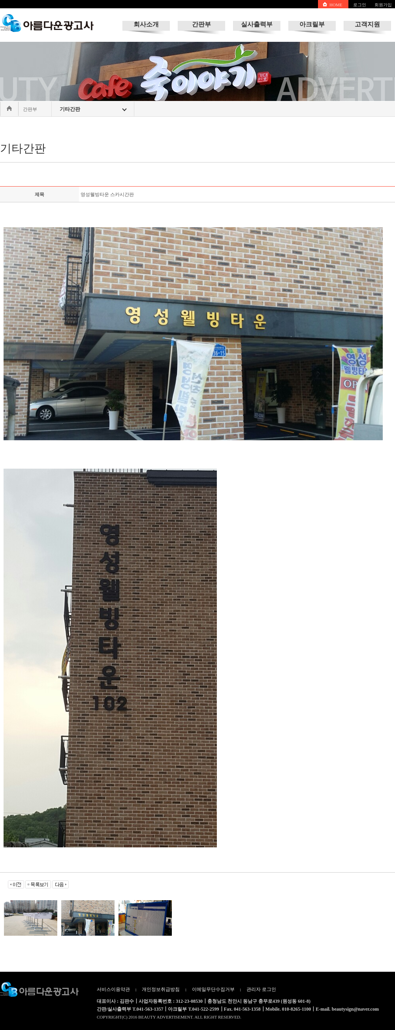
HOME (335, 4)
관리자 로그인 (261, 989)
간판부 (201, 24)
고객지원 (367, 24)
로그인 (359, 4)
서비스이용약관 (113, 989)
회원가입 (383, 4)
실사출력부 (257, 24)
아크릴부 (312, 24)
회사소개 (146, 24)
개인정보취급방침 (161, 989)
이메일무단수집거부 (213, 989)
